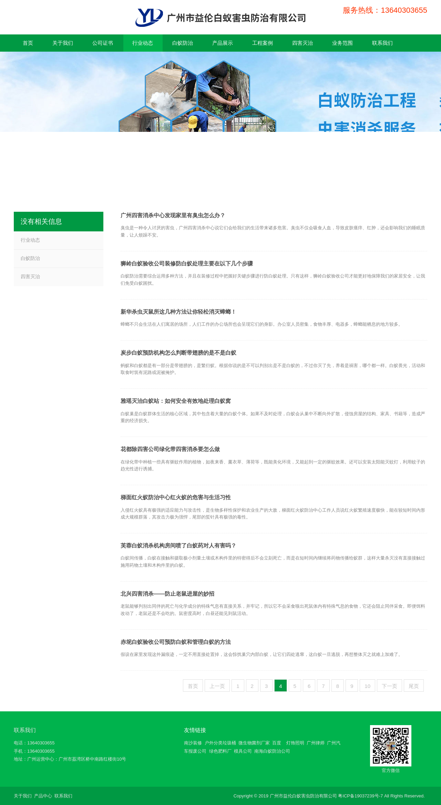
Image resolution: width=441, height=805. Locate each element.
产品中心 (43, 795)
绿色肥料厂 (220, 751)
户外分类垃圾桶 (220, 742)
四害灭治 (30, 276)
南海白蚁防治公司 (272, 751)
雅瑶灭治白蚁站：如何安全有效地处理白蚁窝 (176, 401)
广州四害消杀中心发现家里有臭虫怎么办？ (173, 215)
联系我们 (25, 730)
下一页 (389, 686)
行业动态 (30, 240)
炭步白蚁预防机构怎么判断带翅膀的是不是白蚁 (178, 353)
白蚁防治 (30, 258)
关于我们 (23, 795)
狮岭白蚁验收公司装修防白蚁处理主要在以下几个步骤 (187, 263)
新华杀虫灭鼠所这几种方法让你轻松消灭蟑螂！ (178, 312)
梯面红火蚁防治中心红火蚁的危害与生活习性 (176, 497)
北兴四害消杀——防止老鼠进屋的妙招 (167, 594)
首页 (193, 686)
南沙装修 (193, 742)
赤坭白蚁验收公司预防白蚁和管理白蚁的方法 (176, 642)
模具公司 (243, 751)
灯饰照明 (295, 742)
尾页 (414, 686)
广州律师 (316, 742)
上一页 (217, 686)
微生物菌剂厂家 (254, 742)
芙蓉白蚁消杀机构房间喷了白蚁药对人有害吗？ (178, 545)
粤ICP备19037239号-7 (360, 795)
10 (367, 686)
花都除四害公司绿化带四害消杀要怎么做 (170, 449)
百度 (276, 742)
